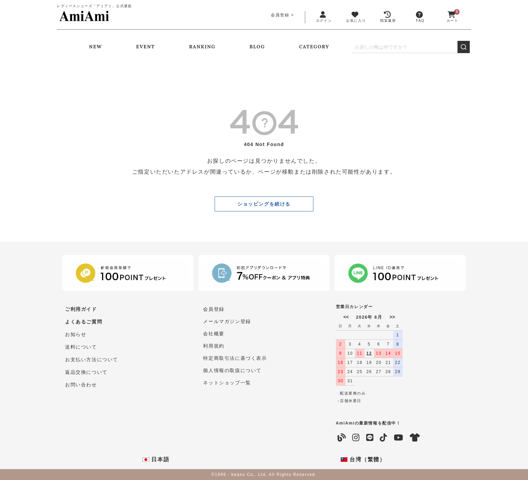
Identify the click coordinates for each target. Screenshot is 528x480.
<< (346, 317)
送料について (81, 346)
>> (392, 317)
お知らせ (75, 333)
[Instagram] (356, 438)
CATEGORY (314, 47)
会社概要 (213, 333)
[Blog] (342, 438)
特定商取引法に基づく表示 (235, 358)
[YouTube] (399, 438)
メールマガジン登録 (227, 321)
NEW (95, 47)
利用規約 (213, 346)
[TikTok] (384, 438)
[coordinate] (415, 438)
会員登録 (280, 15)
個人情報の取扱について (232, 370)
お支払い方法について (91, 358)
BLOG (257, 47)
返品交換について (86, 370)
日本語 (155, 459)
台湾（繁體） (363, 459)
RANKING (202, 47)
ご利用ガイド (81, 309)
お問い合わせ (81, 382)
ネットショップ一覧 (227, 382)
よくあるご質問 (83, 321)
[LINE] (370, 438)
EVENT (145, 47)
